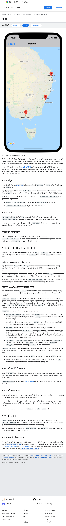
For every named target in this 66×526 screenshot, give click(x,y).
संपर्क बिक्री (59, 8)
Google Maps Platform (19, 14)
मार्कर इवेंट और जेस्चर (11, 446)
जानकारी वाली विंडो (25, 167)
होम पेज (4, 14)
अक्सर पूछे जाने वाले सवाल (8, 513)
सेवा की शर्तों (48, 522)
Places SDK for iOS (7, 519)
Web (24, 519)
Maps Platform (19, 2)
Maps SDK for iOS (15, 8)
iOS (3, 8)
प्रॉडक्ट (9, 14)
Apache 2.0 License (9, 457)
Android (15, 25)
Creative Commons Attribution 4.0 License (41, 455)
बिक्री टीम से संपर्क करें (50, 516)
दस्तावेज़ (29, 14)
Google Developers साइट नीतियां (43, 457)
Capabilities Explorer (8, 516)
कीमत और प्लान (48, 513)
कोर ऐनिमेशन (28, 381)
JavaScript (36, 25)
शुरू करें (48, 8)
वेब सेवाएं (25, 522)
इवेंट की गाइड (25, 446)
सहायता (46, 519)
